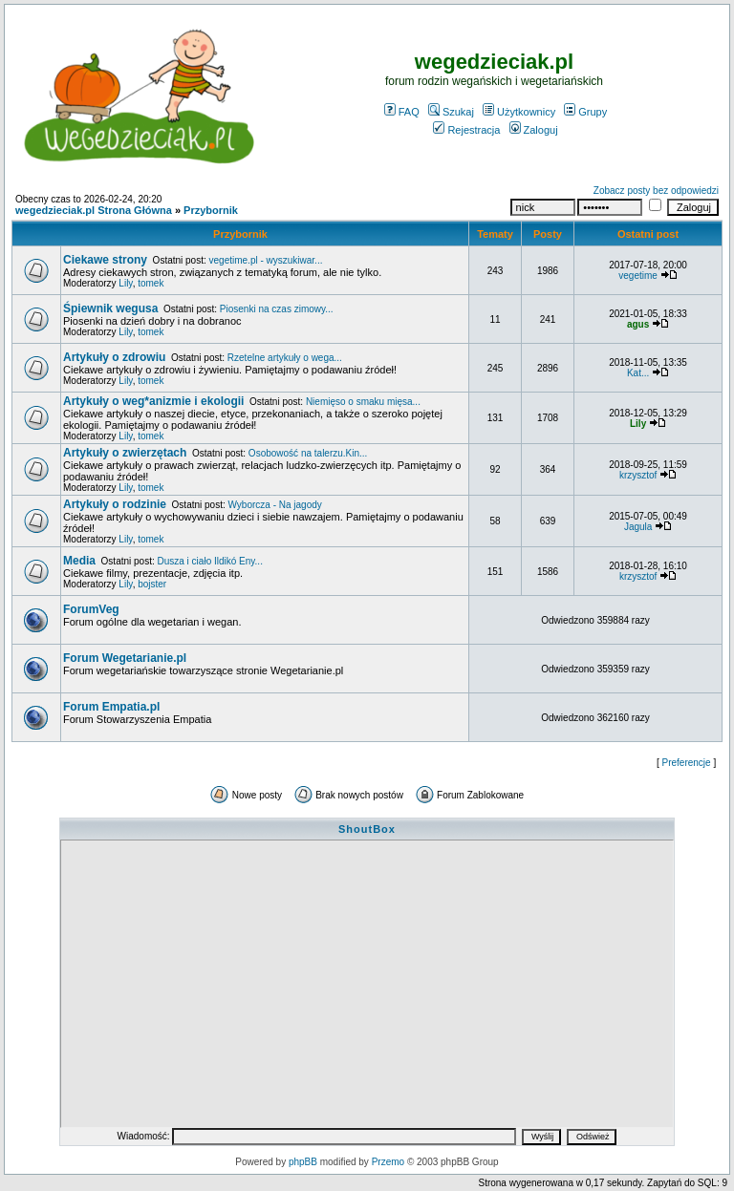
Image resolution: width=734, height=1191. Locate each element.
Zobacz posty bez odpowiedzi (656, 190)
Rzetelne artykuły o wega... (284, 357)
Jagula (638, 526)
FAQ (402, 111)
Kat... (638, 373)
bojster (152, 584)
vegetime (638, 275)
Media (79, 560)
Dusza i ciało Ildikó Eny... (210, 561)
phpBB (303, 1162)
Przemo (388, 1162)
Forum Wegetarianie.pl (124, 658)
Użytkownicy (519, 111)
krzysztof (638, 475)
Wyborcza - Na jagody (275, 505)
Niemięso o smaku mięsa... (363, 401)
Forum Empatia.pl (111, 706)
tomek (150, 283)
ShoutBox (367, 829)
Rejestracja (466, 130)
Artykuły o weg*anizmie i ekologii (153, 401)
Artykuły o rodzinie (114, 504)
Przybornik (211, 210)
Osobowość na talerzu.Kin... (308, 453)
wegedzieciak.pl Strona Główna (93, 210)
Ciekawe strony (105, 259)
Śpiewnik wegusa (110, 308)
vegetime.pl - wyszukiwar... (266, 260)
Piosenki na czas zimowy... (277, 309)
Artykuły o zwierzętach (124, 452)
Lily (125, 283)
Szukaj (451, 111)
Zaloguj (533, 130)
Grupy (585, 111)
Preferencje (686, 762)
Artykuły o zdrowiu (114, 357)
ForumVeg (91, 609)
